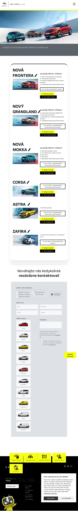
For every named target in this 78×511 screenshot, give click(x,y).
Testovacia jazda (39, 292)
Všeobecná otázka (24, 297)
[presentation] (52, 355)
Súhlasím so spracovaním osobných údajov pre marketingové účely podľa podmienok (52, 343)
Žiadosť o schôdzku (24, 295)
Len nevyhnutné (66, 498)
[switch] (41, 342)
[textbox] (27, 307)
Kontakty (30, 500)
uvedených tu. (52, 345)
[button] (70, 355)
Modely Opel (11, 486)
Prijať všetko (50, 498)
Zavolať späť (39, 295)
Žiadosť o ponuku (23, 292)
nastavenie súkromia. (50, 493)
